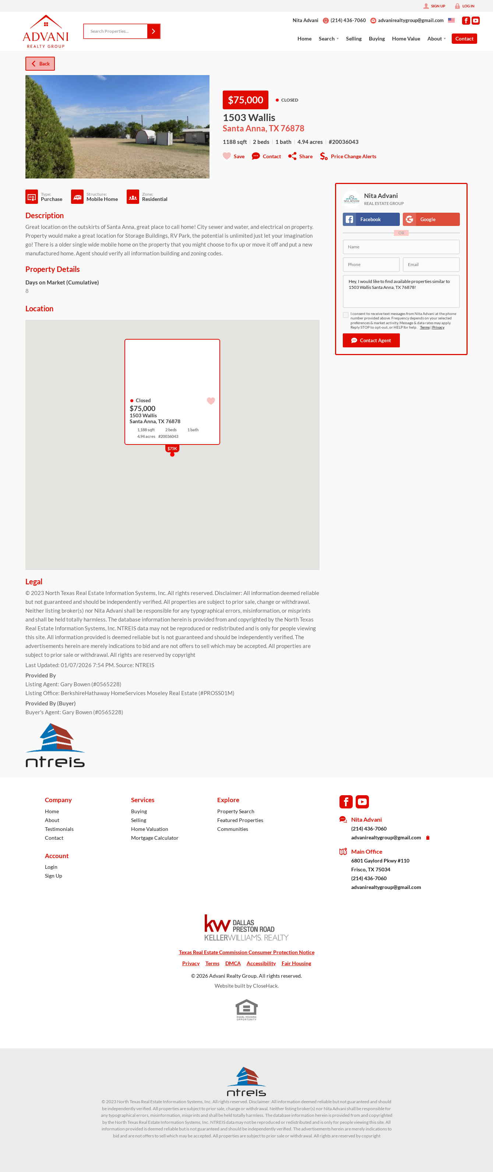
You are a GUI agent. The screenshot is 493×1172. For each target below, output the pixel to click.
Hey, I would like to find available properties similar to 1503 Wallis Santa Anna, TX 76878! (401, 291)
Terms (425, 327)
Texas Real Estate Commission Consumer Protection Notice (246, 952)
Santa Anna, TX (251, 128)
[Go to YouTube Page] (476, 21)
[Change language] (451, 20)
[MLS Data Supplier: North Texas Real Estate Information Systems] (247, 1081)
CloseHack (265, 985)
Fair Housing (296, 963)
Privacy (438, 327)
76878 (292, 128)
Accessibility (261, 963)
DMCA (233, 963)
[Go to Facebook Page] (466, 21)
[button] (153, 31)
